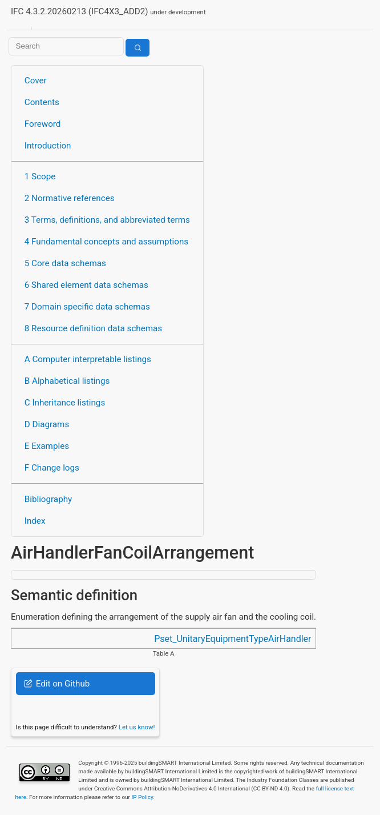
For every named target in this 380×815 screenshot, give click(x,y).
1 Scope (40, 176)
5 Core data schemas (65, 263)
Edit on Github (57, 684)
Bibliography (48, 499)
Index (35, 521)
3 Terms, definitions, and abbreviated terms (107, 220)
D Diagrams (47, 424)
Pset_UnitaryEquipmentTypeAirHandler (232, 638)
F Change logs (52, 468)
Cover (36, 80)
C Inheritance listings (65, 403)
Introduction (48, 145)
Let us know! (137, 727)
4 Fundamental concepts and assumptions (106, 241)
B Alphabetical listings (67, 381)
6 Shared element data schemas (86, 285)
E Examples (47, 446)
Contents (42, 102)
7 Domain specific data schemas (87, 307)
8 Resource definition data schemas (93, 328)
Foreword (43, 124)
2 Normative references (70, 198)
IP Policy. (142, 797)
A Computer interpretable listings (88, 359)
